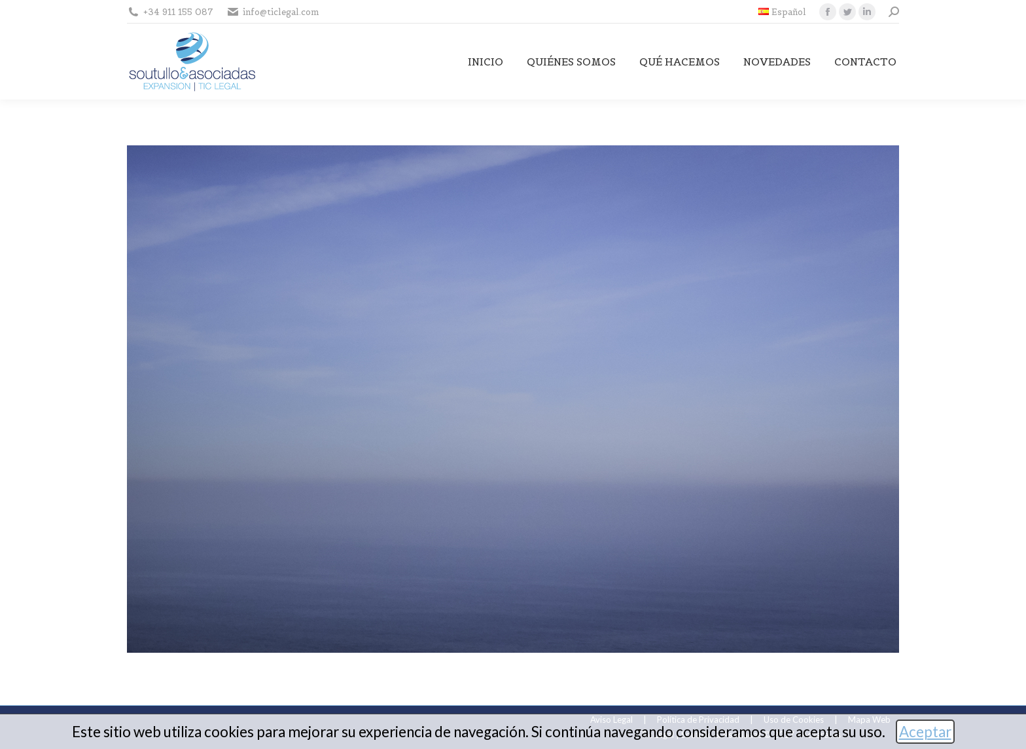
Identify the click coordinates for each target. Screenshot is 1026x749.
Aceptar (925, 731)
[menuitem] (782, 12)
